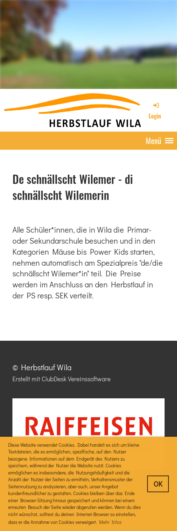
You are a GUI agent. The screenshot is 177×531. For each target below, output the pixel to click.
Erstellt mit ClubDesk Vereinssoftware (61, 379)
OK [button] (158, 483)
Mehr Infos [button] (110, 522)
